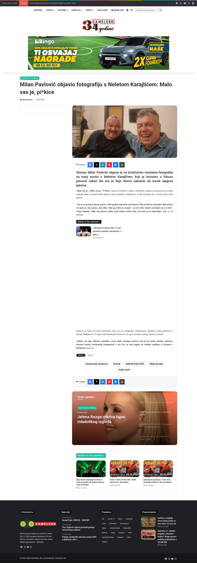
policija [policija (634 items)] (104, 533)
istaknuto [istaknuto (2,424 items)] (129, 519)
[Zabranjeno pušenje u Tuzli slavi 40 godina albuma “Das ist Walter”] (158, 468)
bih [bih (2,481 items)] (103, 519)
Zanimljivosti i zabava (29, 78)
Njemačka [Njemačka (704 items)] (127, 528)
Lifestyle (76, 10)
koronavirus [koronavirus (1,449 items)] (124, 523)
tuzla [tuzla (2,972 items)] (130, 533)
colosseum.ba (60, 558)
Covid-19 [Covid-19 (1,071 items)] (111, 519)
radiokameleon (27, 100)
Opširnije (40, 542)
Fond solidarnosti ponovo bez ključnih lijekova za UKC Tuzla (52, 3)
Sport (89, 10)
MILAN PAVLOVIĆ (135, 364)
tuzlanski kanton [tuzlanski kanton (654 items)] (108, 537)
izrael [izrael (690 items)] (104, 523)
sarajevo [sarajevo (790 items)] (122, 533)
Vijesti (49, 10)
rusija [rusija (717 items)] (113, 533)
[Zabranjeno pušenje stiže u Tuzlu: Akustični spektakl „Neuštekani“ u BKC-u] (83, 231)
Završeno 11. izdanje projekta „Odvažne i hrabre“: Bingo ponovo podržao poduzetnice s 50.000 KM (167, 536)
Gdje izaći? (102, 10)
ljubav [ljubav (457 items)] (104, 528)
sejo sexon (125, 369)
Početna (38, 10)
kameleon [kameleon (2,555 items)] (113, 523)
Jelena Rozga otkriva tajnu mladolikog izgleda (101, 419)
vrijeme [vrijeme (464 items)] (104, 542)
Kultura (62, 10)
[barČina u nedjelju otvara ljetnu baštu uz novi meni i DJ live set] (148, 522)
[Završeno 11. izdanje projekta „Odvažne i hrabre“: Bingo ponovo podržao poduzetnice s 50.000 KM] (148, 535)
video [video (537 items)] (129, 537)
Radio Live (118, 10)
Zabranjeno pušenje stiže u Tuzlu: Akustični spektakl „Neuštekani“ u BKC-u (107, 231)
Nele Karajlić (157, 364)
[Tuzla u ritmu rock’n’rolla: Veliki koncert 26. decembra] (124, 468)
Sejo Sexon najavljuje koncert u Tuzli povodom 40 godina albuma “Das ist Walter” (90, 482)
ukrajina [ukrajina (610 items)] (120, 537)
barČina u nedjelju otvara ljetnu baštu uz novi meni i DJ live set (167, 521)
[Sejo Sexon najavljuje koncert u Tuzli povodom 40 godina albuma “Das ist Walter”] (91, 468)
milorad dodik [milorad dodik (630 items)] (115, 528)
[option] (124, 418)
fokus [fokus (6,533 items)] (120, 519)
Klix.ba (90, 355)
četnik (117, 364)
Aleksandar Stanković (97, 364)
